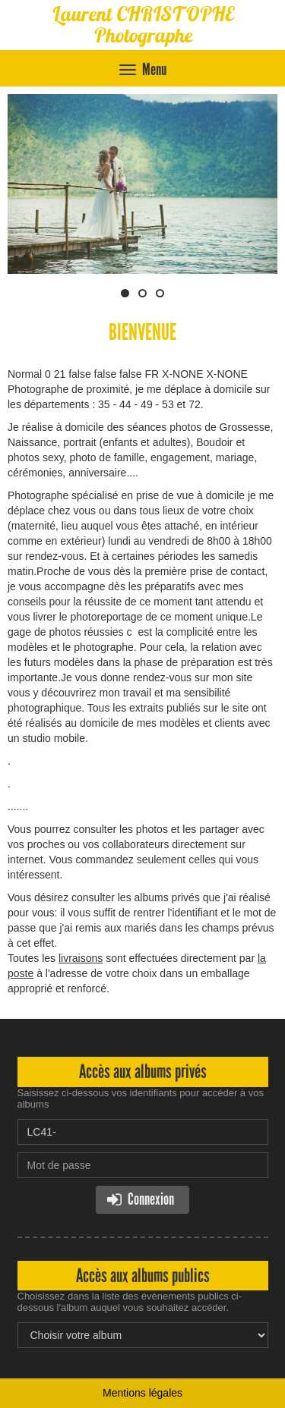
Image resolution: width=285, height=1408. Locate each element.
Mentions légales (142, 1393)
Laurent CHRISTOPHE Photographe (143, 25)
